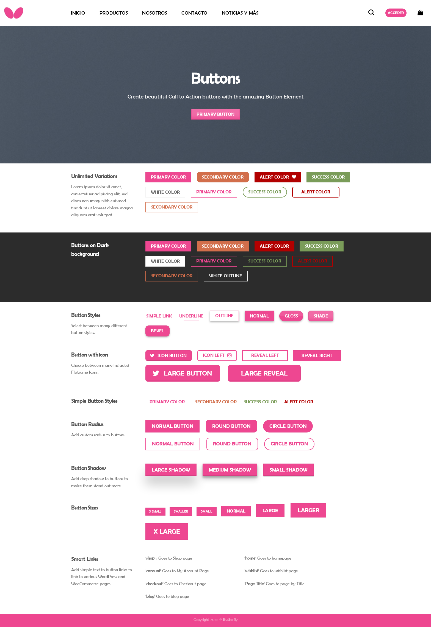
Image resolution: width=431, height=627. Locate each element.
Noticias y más (240, 13)
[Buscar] (371, 12)
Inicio (78, 13)
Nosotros (154, 13)
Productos (114, 13)
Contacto (194, 13)
